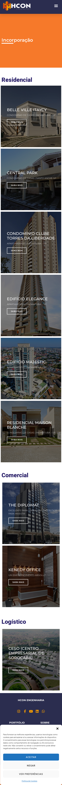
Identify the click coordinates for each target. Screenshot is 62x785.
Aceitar (31, 757)
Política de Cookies (29, 781)
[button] (57, 728)
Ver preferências (31, 774)
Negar (31, 765)
